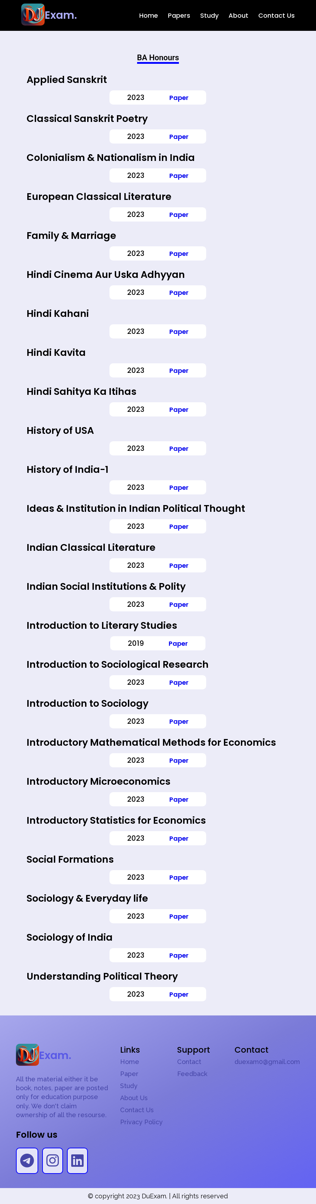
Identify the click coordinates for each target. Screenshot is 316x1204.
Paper (178, 97)
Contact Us (276, 15)
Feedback (192, 1073)
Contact (189, 1061)
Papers (179, 15)
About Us (134, 1098)
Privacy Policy (141, 1122)
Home (148, 15)
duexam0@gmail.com (267, 1061)
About (238, 15)
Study (209, 15)
